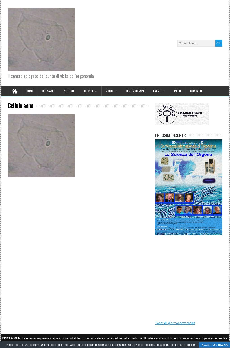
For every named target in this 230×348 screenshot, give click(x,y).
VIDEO (109, 90)
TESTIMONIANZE (135, 90)
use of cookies (187, 344)
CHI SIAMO (48, 90)
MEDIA (177, 90)
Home (29, 90)
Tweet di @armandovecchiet (175, 323)
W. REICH (68, 90)
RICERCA (88, 90)
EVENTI (157, 90)
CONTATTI (196, 90)
